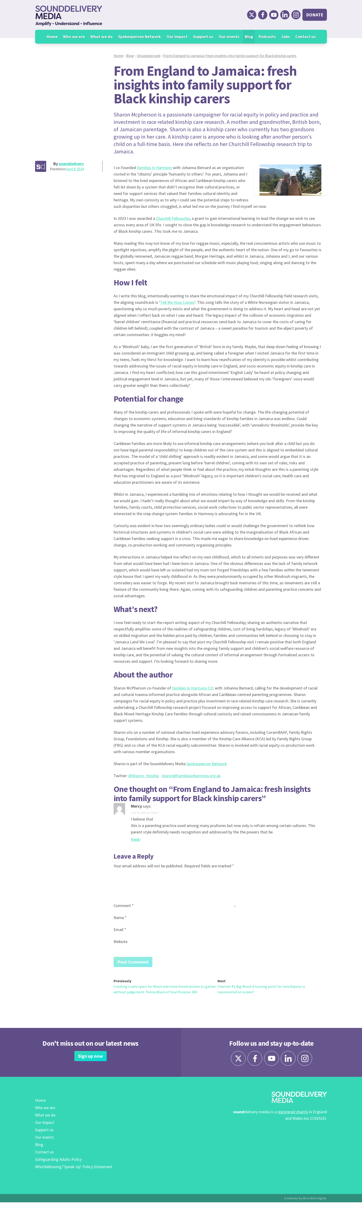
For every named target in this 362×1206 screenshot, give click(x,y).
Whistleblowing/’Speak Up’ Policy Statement (73, 1170)
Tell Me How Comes (177, 302)
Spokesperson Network (139, 36)
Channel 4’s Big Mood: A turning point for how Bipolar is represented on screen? (261, 990)
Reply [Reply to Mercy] (135, 839)
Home (52, 36)
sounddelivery (71, 163)
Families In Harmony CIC (193, 688)
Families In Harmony (154, 167)
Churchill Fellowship (173, 218)
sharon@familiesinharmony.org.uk (191, 775)
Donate (314, 15)
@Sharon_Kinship (143, 775)
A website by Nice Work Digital (305, 1202)
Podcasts (267, 36)
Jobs (285, 36)
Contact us (305, 36)
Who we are (74, 36)
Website (120, 941)
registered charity (292, 1115)
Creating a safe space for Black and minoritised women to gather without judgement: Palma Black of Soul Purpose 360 (165, 990)
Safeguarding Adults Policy (58, 1163)
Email (120, 929)
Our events (229, 36)
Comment (124, 905)
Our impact (176, 36)
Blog (249, 36)
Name (120, 917)
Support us (203, 36)
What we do (101, 36)
